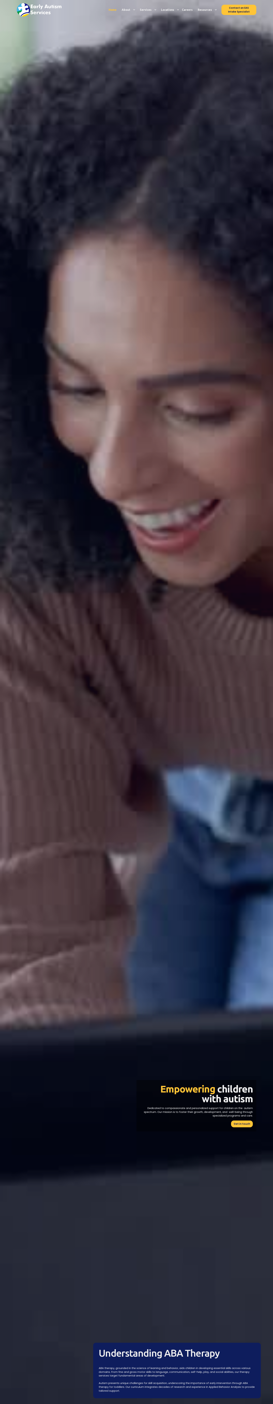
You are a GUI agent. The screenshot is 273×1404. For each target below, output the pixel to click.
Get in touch (242, 1124)
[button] (127, 10)
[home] (42, 10)
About (126, 9)
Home (112, 9)
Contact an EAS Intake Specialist (239, 9)
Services (145, 9)
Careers (187, 9)
